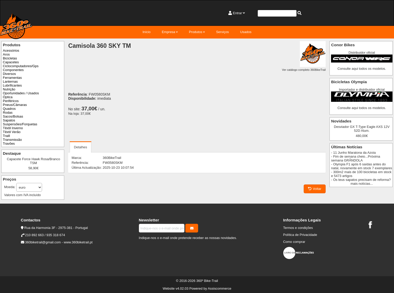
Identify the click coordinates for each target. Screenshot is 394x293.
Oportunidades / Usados (21, 93)
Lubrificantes (12, 85)
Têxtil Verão (11, 132)
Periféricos (11, 101)
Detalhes (80, 147)
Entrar (237, 13)
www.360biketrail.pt (78, 242)
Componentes (13, 70)
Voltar (314, 189)
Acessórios (11, 50)
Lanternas (10, 81)
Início (146, 32)
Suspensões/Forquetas (20, 124)
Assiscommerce (219, 288)
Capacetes (11, 62)
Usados (246, 32)
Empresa (168, 32)
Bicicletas (10, 58)
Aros (6, 54)
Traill (6, 136)
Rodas (7, 112)
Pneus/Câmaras (15, 105)
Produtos (195, 32)
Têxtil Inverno (13, 128)
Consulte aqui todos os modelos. (361, 69)
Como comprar (294, 242)
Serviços (222, 32)
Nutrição (9, 89)
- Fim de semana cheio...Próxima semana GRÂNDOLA (355, 158)
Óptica (7, 97)
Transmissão (12, 140)
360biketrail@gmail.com (43, 242)
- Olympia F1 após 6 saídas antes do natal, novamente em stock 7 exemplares (361, 166)
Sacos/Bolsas (13, 116)
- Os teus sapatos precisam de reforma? (361, 180)
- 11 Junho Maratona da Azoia (353, 153)
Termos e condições (298, 228)
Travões (9, 143)
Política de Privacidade (300, 235)
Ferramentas (12, 78)
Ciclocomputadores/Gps (20, 66)
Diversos (9, 74)
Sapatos (9, 120)
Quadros (9, 109)
